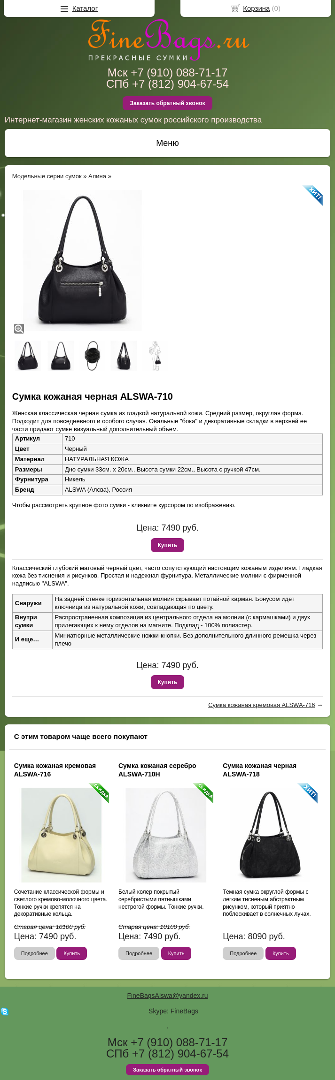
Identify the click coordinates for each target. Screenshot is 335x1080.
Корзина (256, 8)
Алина (97, 176)
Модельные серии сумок (47, 176)
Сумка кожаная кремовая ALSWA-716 (261, 704)
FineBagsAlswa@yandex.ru (167, 995)
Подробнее (34, 953)
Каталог (85, 8)
